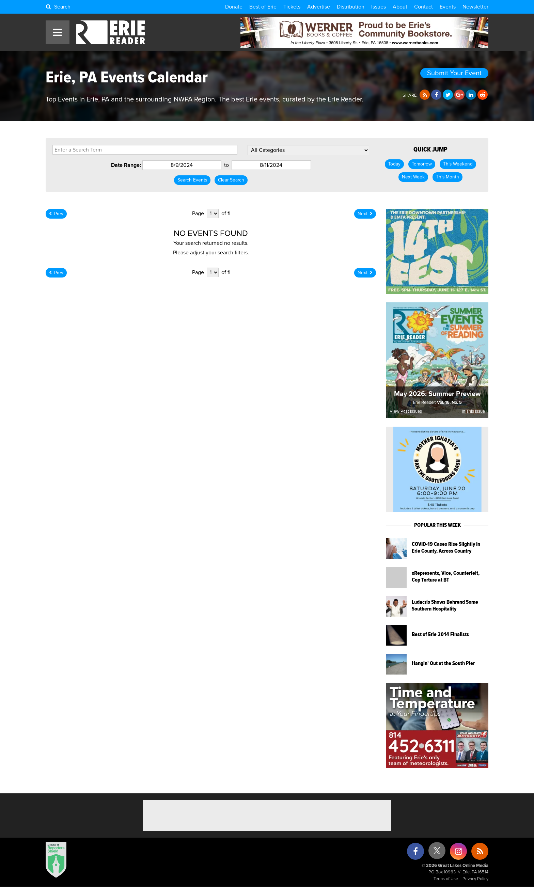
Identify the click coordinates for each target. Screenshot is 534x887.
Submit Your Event (454, 73)
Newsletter (475, 7)
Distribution (350, 7)
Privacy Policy (475, 879)
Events (448, 7)
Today (394, 164)
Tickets (291, 7)
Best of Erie (263, 7)
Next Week (413, 177)
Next (365, 213)
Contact (423, 7)
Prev (56, 213)
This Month (447, 177)
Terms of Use (446, 879)
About (400, 7)
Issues (378, 7)
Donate (233, 7)
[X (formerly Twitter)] (436, 853)
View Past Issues (406, 411)
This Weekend (458, 164)
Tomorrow (422, 164)
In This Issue (473, 411)
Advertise (318, 7)
